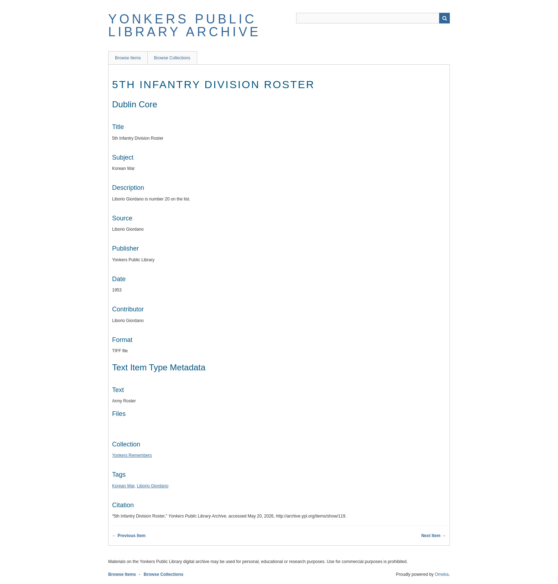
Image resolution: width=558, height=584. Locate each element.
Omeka (442, 574)
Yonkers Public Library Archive (184, 25)
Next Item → (433, 535)
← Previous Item (129, 535)
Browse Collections (172, 57)
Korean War (123, 485)
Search (444, 18)
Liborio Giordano (153, 485)
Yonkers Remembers (132, 455)
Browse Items (128, 57)
